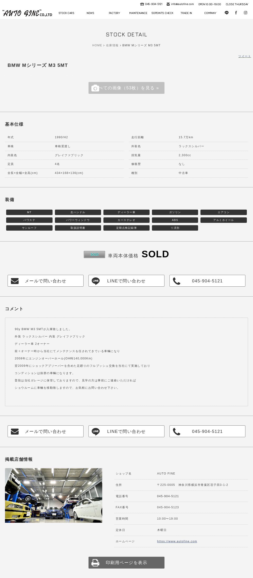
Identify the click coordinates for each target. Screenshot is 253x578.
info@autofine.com (182, 4)
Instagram (246, 13)
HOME (97, 45)
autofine (27, 13)
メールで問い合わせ (46, 281)
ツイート (244, 56)
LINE (227, 13)
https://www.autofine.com (177, 541)
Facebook (236, 13)
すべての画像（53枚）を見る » (126, 88)
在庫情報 (112, 45)
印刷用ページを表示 (126, 562)
